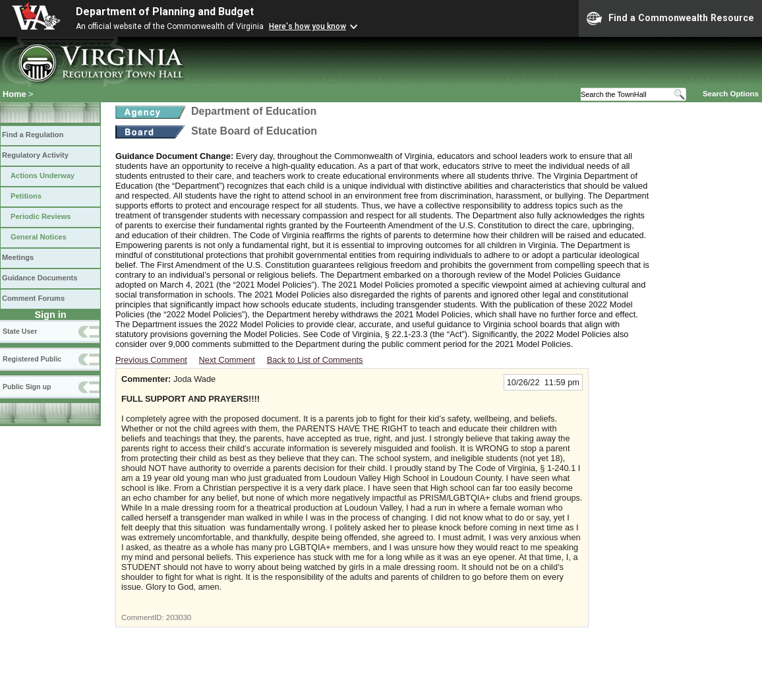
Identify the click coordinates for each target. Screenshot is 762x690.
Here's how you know (307, 26)
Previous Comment (151, 360)
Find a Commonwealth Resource (670, 18)
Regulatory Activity (35, 155)
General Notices (39, 237)
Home (14, 94)
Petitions (26, 196)
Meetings (18, 257)
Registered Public (32, 359)
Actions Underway (42, 175)
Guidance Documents (39, 278)
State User (20, 331)
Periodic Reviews (41, 216)
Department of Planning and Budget (165, 11)
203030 (178, 617)
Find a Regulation (32, 135)
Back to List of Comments (315, 360)
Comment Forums (33, 298)
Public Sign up (27, 387)
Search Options (731, 94)
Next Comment (227, 360)
